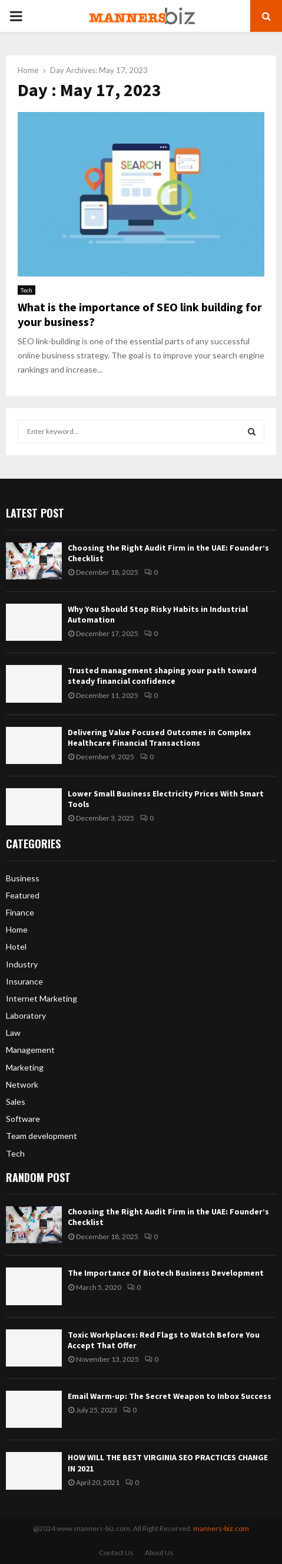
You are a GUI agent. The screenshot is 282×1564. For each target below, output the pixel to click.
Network (22, 1084)
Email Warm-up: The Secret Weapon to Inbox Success (169, 1396)
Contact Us (116, 1552)
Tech (26, 290)
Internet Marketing (41, 998)
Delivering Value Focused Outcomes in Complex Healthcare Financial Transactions (159, 737)
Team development (41, 1136)
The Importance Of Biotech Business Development (166, 1272)
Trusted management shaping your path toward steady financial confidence (162, 675)
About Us (159, 1552)
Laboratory (26, 1015)
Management (30, 1050)
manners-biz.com (221, 1528)
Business (22, 878)
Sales (15, 1102)
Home (17, 929)
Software (23, 1119)
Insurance (24, 981)
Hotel (16, 946)
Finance (20, 912)
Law (13, 1033)
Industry (22, 964)
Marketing (25, 1067)
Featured (22, 895)
